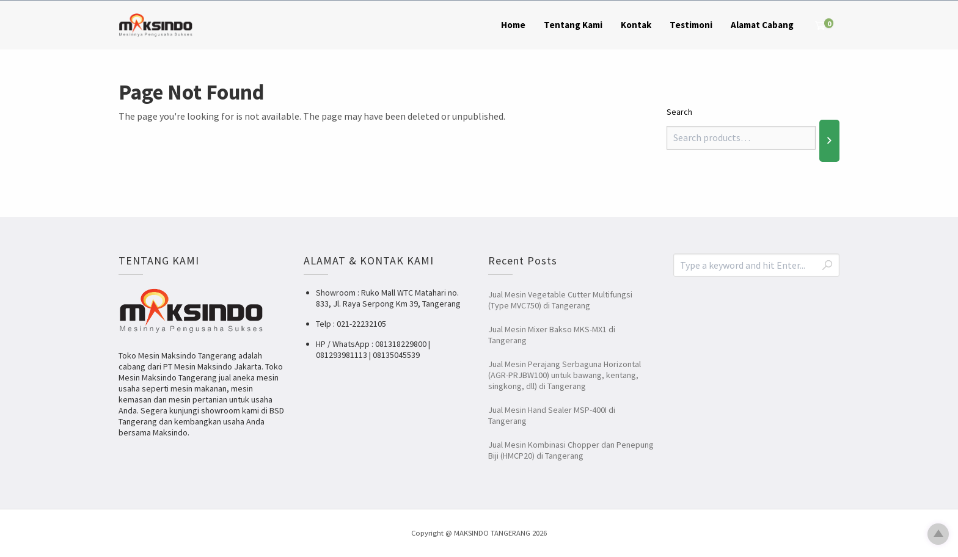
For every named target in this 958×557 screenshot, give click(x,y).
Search (679, 111)
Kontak (636, 25)
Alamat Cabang (762, 25)
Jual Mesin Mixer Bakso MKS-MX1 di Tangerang (551, 335)
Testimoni (691, 25)
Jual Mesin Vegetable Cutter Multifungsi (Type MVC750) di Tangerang (560, 300)
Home (513, 25)
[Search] (829, 140)
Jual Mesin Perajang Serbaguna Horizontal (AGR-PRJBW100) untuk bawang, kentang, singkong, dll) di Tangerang (564, 375)
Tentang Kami (573, 25)
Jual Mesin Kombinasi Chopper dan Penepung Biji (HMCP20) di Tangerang (571, 450)
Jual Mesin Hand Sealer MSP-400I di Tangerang (551, 415)
